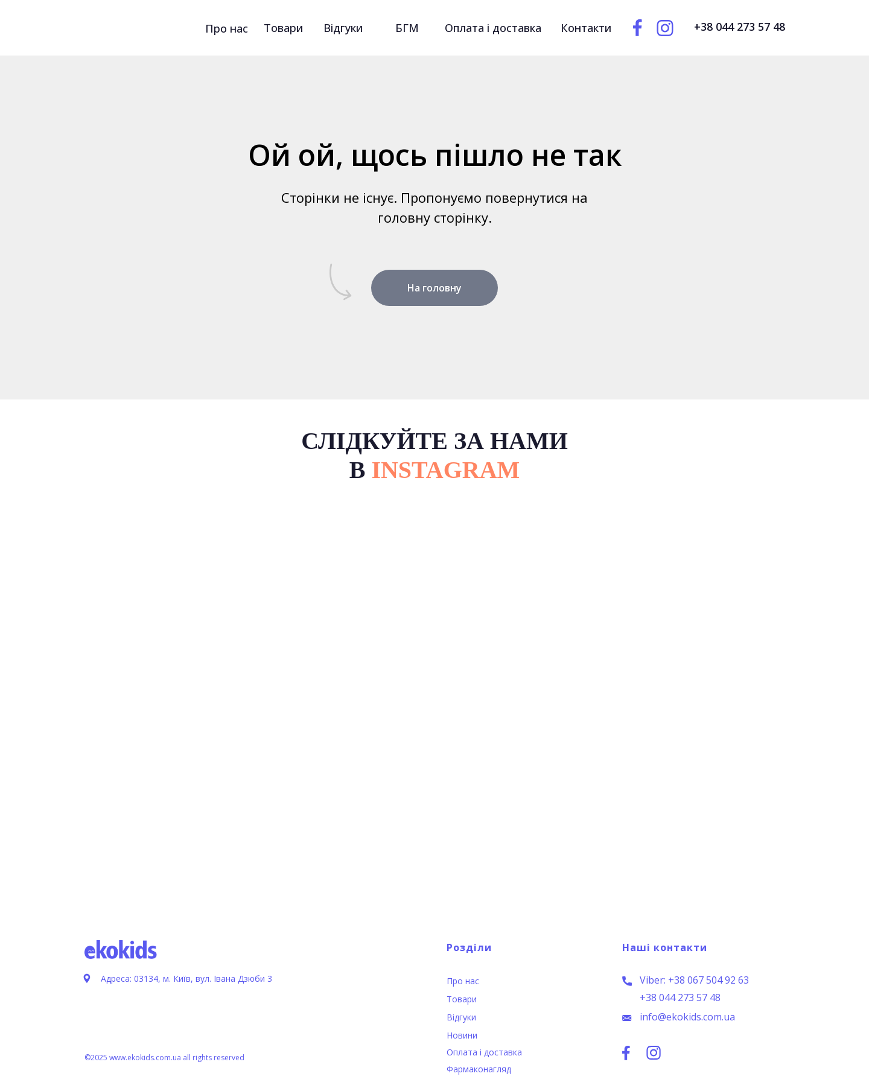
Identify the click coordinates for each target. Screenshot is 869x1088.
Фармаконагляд (479, 1069)
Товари (462, 999)
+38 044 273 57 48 (680, 997)
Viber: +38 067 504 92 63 (694, 980)
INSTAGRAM (445, 469)
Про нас (463, 981)
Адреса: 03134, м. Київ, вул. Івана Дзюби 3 (186, 978)
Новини (462, 1035)
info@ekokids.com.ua (687, 1016)
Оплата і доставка (484, 1052)
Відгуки (461, 1017)
